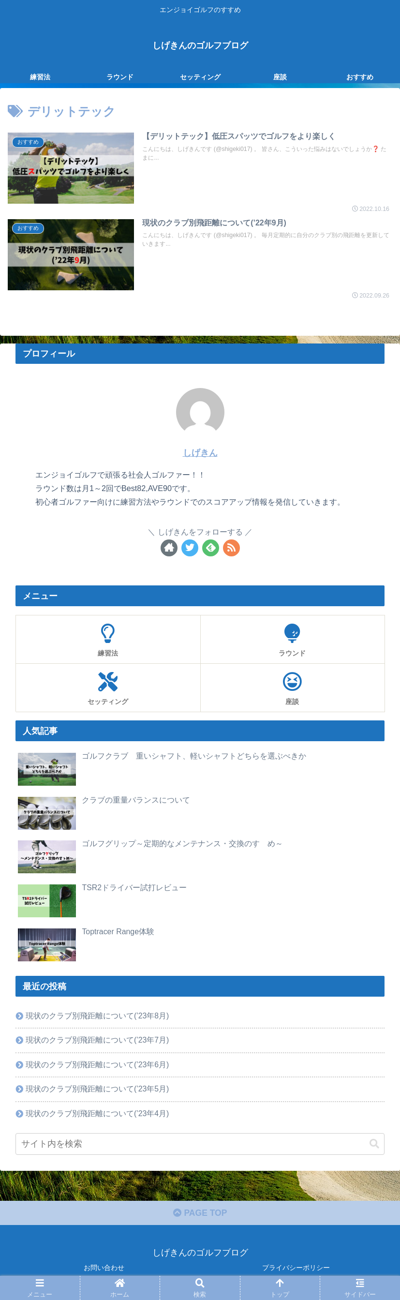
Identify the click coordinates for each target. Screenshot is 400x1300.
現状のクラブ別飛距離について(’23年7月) (97, 1039)
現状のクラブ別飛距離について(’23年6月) (97, 1064)
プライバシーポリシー (296, 1268)
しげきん (200, 452)
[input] (199, 1144)
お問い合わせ (104, 1268)
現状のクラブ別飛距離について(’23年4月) (97, 1113)
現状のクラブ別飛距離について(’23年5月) (97, 1088)
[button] (374, 1144)
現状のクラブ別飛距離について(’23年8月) (97, 1014)
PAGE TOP (199, 1214)
